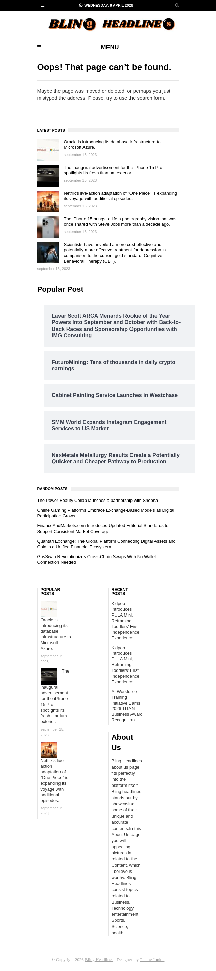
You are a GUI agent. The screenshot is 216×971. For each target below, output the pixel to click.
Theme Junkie (152, 959)
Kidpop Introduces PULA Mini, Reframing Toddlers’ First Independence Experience (125, 620)
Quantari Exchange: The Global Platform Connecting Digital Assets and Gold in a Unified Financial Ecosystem (106, 544)
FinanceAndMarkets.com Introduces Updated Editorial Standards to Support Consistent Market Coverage (103, 528)
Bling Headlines (99, 959)
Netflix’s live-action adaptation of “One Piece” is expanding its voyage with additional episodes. (120, 196)
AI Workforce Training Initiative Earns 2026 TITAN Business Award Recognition (127, 705)
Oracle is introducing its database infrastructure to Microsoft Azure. (56, 634)
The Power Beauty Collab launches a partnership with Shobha (97, 500)
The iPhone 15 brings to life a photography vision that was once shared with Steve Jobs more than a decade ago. (120, 221)
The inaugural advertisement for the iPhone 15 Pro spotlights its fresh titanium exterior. (113, 170)
